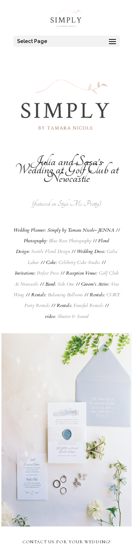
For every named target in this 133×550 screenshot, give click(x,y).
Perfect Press (48, 273)
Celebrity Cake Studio (79, 262)
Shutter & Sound (72, 316)
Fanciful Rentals (88, 305)
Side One (65, 284)
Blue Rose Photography (70, 241)
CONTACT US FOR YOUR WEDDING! (66, 542)
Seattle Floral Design (50, 251)
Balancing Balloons (65, 295)
